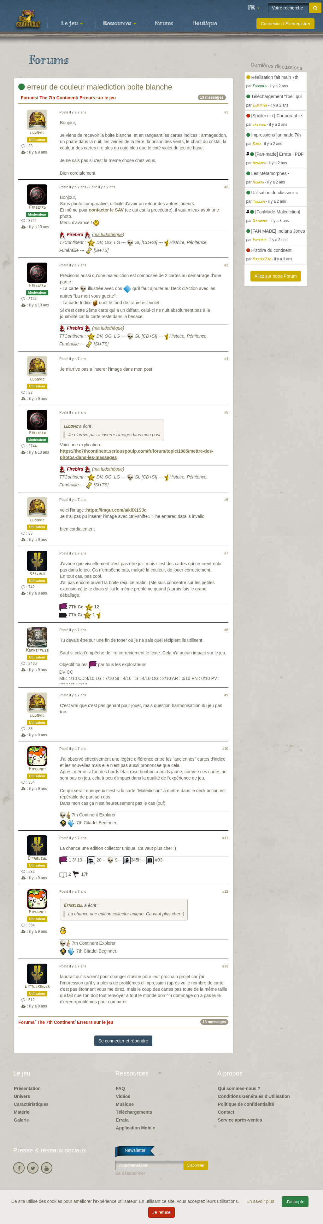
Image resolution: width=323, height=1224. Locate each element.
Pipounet (37, 769)
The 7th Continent (58, 97)
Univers (22, 1096)
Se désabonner (130, 1173)
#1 (226, 112)
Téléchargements (134, 1112)
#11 (225, 838)
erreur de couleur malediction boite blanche (95, 87)
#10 (225, 749)
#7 (226, 553)
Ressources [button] (119, 23)
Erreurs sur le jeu (97, 97)
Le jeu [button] (72, 23)
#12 (225, 891)
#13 (225, 966)
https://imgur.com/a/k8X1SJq (116, 510)
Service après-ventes (240, 1119)
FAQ (120, 1088)
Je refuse (161, 1212)
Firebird (37, 207)
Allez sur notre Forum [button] (276, 276)
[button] (254, 8)
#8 (226, 630)
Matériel (22, 1112)
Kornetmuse (37, 650)
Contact (226, 1112)
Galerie (21, 1119)
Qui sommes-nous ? (239, 1088)
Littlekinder (37, 986)
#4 (226, 359)
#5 (226, 412)
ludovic (37, 133)
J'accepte (295, 1201)
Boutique (205, 23)
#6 (226, 500)
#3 (226, 265)
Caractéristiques (31, 1104)
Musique (125, 1104)
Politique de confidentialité (246, 1104)
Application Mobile (135, 1127)
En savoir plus (261, 1201)
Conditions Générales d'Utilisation (254, 1096)
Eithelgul (37, 858)
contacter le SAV (106, 209)
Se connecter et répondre (123, 1040)
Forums (164, 23)
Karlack (37, 573)
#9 (226, 695)
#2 (226, 187)
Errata (122, 1119)
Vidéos (123, 1096)
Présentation (27, 1088)
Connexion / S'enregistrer (285, 23)
